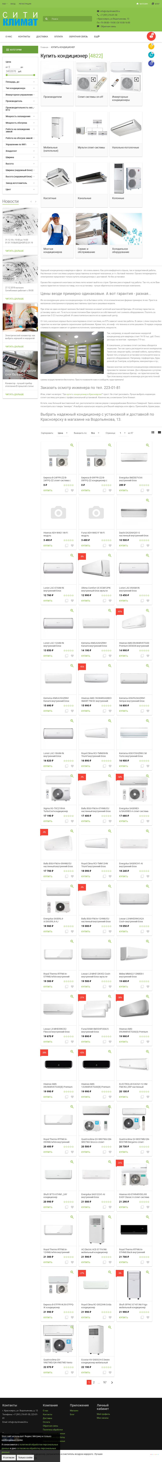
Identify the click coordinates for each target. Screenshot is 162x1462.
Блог (156, 3)
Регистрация (25, 4)
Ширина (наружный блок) (19, 170)
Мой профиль (103, 1414)
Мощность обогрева (16, 122)
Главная (44, 47)
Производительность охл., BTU (20, 108)
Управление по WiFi (16, 144)
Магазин (142, 3)
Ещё (96, 36)
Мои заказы (103, 1417)
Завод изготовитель (16, 182)
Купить (48, 490)
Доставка (42, 36)
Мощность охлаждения (18, 116)
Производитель (14, 100)
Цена (62, 433)
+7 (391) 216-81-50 (107, 15)
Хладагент (11, 150)
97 (104, 1382)
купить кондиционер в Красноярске (84, 394)
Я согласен (8, 1457)
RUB (4, 4)
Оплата (58, 36)
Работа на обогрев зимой (19, 137)
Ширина (10, 157)
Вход (13, 4)
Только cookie (25, 1457)
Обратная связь (106, 26)
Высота (10, 163)
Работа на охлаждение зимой (18, 130)
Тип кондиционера (15, 88)
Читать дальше (14, 250)
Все (95, 433)
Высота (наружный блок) (19, 176)
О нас (9, 36)
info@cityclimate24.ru (108, 11)
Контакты (24, 36)
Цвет (8, 189)
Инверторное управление (19, 94)
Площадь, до (12, 81)
